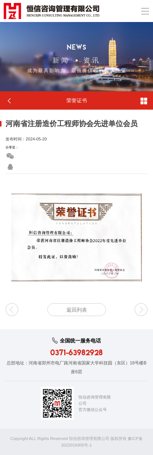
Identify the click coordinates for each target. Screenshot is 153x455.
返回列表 (76, 310)
